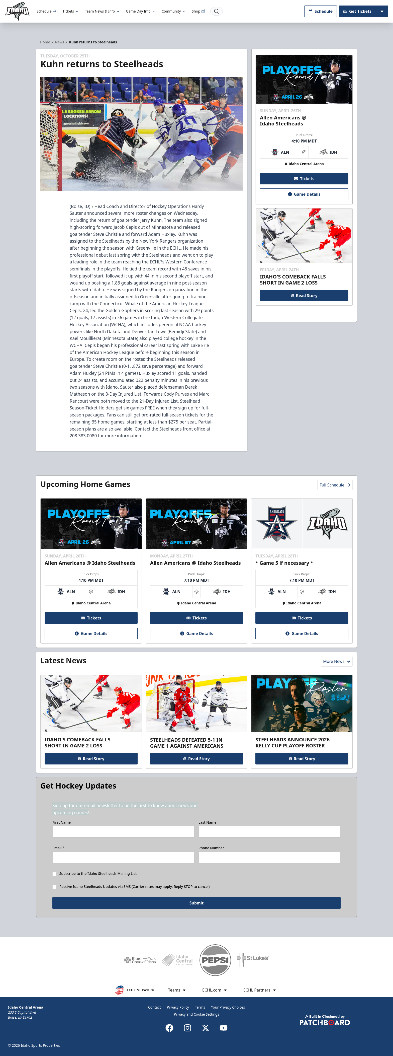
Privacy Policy (178, 1007)
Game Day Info (141, 11)
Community (174, 11)
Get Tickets (357, 11)
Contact (154, 1007)
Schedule (47, 11)
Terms (200, 1007)
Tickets (71, 11)
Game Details (304, 194)
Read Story (304, 295)
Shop (198, 11)
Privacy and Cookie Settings (196, 1014)
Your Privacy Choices (228, 1007)
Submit (196, 903)
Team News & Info (102, 11)
